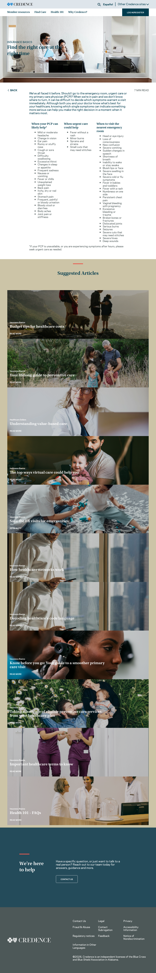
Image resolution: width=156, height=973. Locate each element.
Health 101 (57, 12)
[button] (99, 4)
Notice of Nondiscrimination (133, 937)
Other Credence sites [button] (133, 4)
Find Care (40, 12)
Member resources (18, 12)
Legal (101, 921)
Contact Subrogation (105, 928)
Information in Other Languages (84, 946)
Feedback (104, 935)
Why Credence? (77, 12)
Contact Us (79, 921)
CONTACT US (67, 879)
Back (12, 90)
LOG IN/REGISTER (135, 12)
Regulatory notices (84, 935)
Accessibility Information (130, 928)
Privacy (127, 921)
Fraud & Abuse (81, 927)
